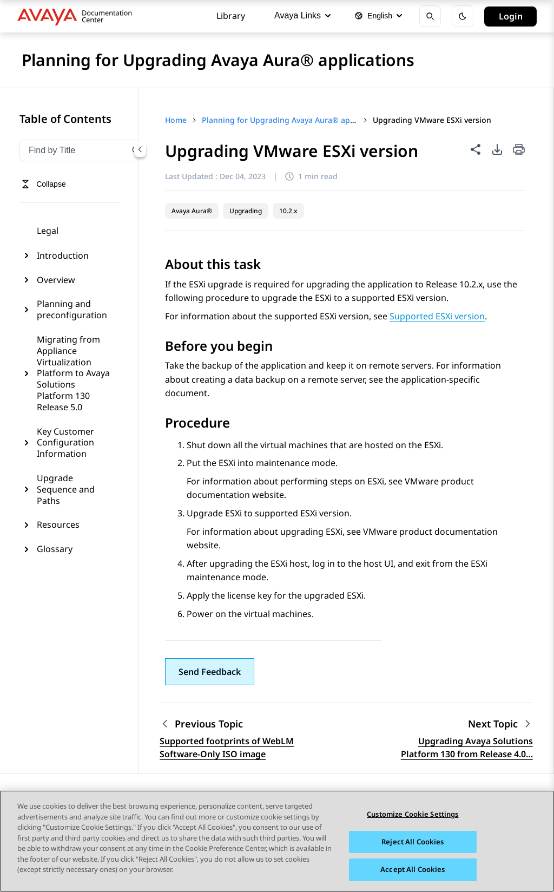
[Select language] (378, 16)
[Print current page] (518, 150)
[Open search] (430, 16)
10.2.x (288, 210)
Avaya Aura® (192, 210)
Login (511, 16)
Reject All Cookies (412, 842)
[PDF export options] (497, 149)
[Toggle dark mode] (462, 16)
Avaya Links (302, 15)
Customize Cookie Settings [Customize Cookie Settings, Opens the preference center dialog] (412, 814)
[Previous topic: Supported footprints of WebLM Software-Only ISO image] (227, 724)
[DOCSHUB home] (77, 16)
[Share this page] (475, 149)
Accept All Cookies (412, 870)
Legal (47, 231)
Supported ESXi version (437, 316)
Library (230, 16)
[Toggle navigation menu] (43, 184)
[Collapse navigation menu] (140, 149)
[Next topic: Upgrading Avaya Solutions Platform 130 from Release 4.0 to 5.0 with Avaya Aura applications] (500, 724)
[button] (209, 671)
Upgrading (245, 210)
